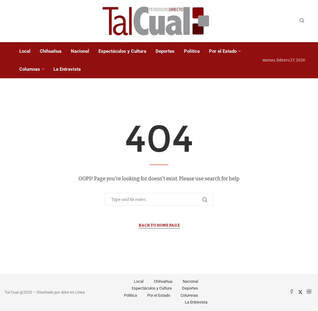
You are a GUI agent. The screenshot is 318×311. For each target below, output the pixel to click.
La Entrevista (67, 69)
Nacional (80, 51)
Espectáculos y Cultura (122, 51)
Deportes (165, 51)
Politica (192, 51)
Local (24, 51)
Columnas (29, 69)
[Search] (302, 21)
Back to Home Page (159, 225)
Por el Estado (223, 51)
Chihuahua (50, 51)
